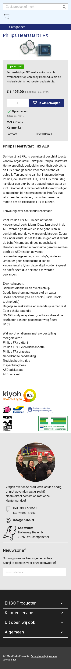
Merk (10, 122)
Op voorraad (15, 66)
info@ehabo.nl (23, 520)
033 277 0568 (28, 508)
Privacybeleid (38, 656)
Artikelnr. (12, 116)
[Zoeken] (35, 6)
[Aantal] (18, 103)
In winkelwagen (46, 103)
